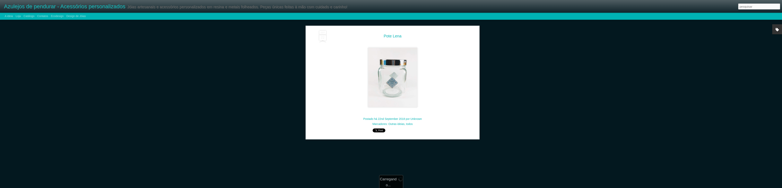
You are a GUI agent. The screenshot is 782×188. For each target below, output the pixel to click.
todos (409, 59)
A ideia (9, 16)
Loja (18, 16)
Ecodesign (57, 16)
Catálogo (28, 16)
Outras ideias (396, 59)
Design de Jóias (76, 16)
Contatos (42, 16)
